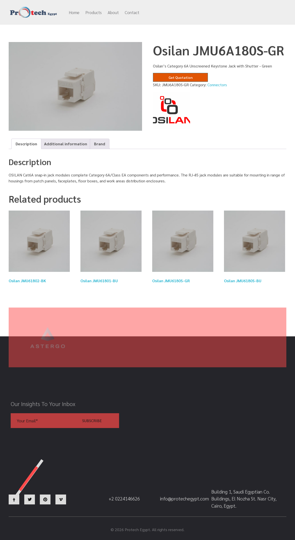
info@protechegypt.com (174, 12)
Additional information (65, 143)
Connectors (217, 84)
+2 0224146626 (222, 12)
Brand (99, 143)
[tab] (26, 144)
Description (26, 143)
